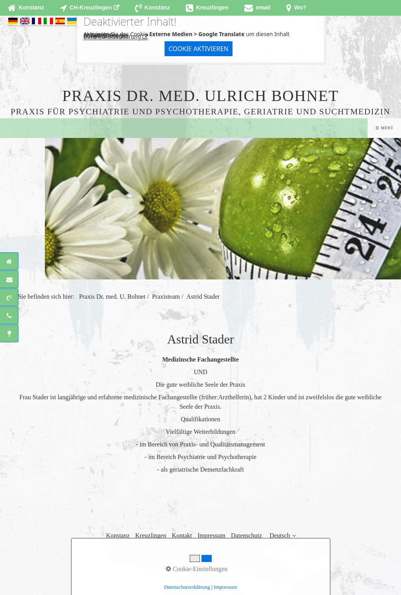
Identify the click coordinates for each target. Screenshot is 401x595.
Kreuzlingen (150, 535)
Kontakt (182, 535)
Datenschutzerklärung (112, 36)
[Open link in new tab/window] (89, 8)
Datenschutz (246, 535)
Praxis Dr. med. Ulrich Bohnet (200, 96)
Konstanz (118, 535)
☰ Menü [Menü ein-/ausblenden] (384, 128)
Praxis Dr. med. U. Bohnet (112, 296)
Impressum (211, 535)
